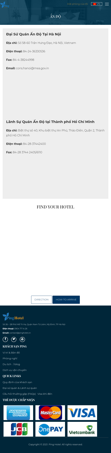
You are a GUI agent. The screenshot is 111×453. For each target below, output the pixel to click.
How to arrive (66, 299)
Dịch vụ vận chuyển (15, 370)
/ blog (16, 364)
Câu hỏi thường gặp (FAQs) (19, 393)
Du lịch (7, 364)
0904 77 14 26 (20, 328)
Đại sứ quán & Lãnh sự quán (20, 388)
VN (96, 3)
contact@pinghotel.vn (20, 333)
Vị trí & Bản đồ (11, 352)
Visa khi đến (45, 393)
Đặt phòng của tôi (77, 3)
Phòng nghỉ (10, 358)
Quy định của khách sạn (17, 382)
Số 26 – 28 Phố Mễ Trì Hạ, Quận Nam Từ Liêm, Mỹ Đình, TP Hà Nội (34, 324)
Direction (42, 299)
